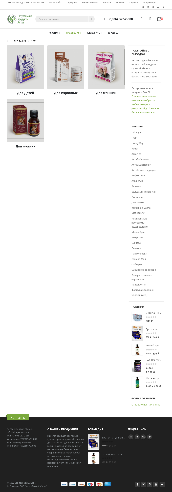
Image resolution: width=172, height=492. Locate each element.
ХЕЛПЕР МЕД (139, 295)
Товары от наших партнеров (142, 277)
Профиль (72, 2)
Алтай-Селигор (140, 159)
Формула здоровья (143, 290)
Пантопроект (139, 253)
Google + (137, 436)
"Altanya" (137, 132)
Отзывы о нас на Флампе (146, 404)
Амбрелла (137, 180)
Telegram (149, 436)
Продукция (72, 32)
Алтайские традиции (144, 170)
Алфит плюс (138, 175)
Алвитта (136, 154)
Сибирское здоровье (144, 269)
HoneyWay (137, 143)
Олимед (136, 242)
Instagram (130, 436)
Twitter (143, 484)
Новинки (120, 2)
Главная (53, 32)
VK (143, 436)
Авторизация (149, 2)
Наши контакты (90, 2)
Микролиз (137, 237)
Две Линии (138, 202)
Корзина (134, 2)
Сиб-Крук (137, 264)
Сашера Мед (139, 259)
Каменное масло (141, 207)
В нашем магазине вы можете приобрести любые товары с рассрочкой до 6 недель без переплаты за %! (145, 104)
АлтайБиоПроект (142, 164)
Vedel (135, 148)
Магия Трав (138, 232)
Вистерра (137, 197)
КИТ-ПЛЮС (138, 213)
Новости (107, 2)
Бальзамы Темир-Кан (144, 191)
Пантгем (136, 248)
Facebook (137, 484)
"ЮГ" (134, 137)
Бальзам (136, 186)
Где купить (93, 32)
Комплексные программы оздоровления (140, 222)
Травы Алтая (139, 284)
